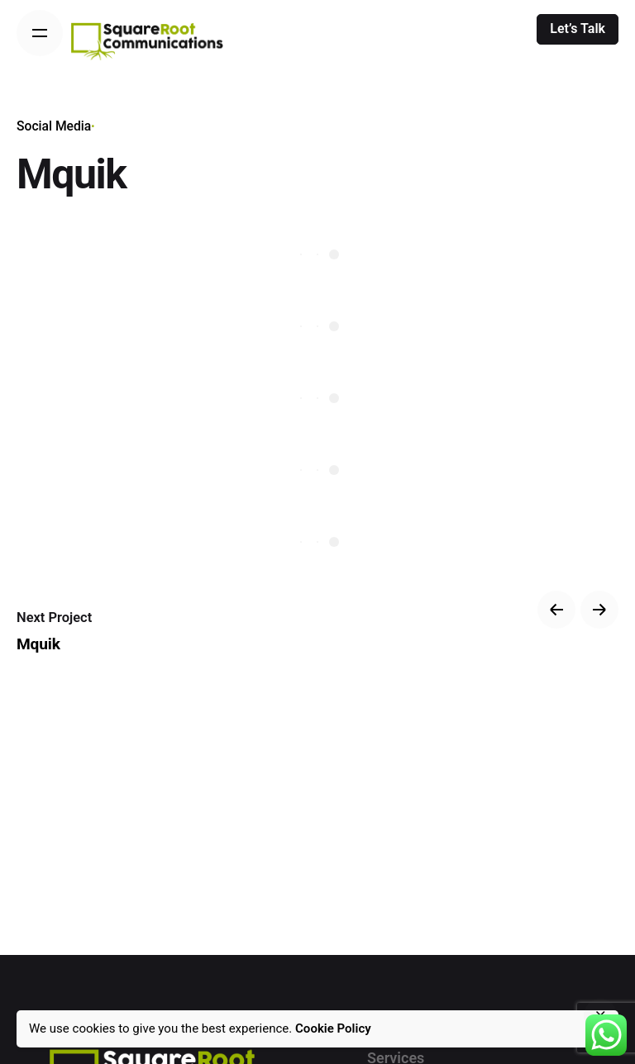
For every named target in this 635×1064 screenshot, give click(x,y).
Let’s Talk (577, 28)
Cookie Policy (333, 1028)
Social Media (54, 126)
